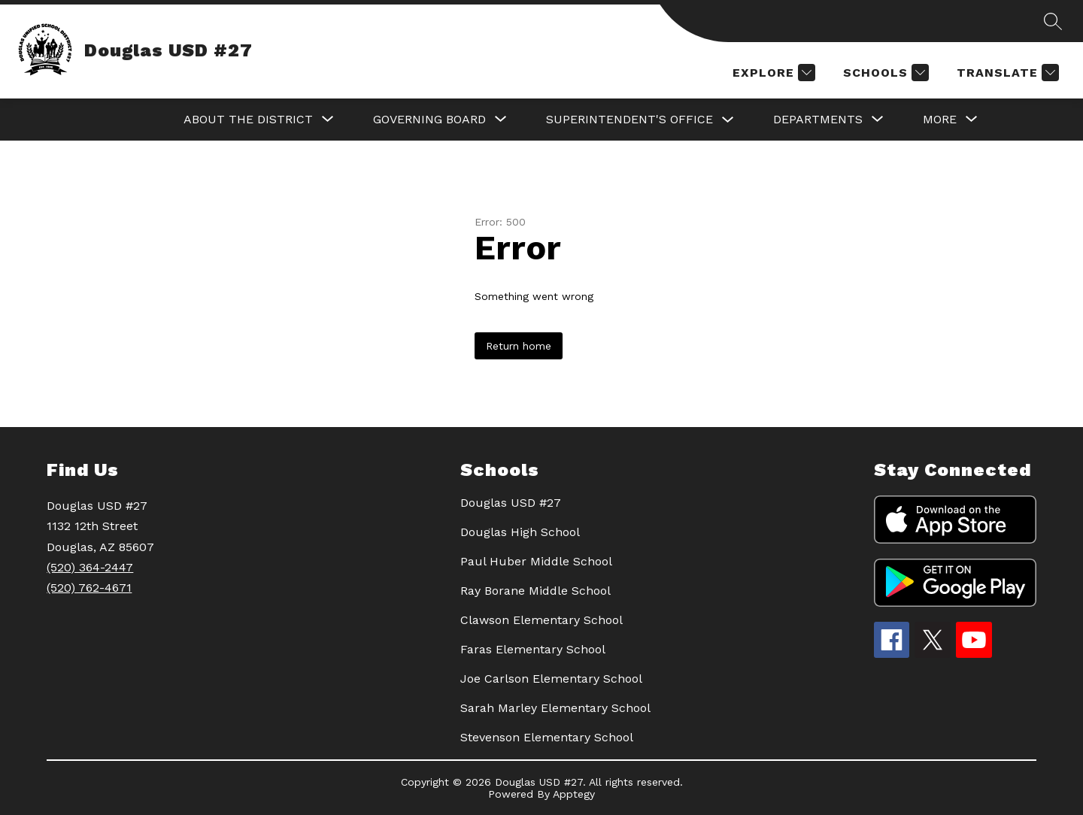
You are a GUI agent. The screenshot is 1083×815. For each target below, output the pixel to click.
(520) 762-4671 (89, 587)
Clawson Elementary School (541, 620)
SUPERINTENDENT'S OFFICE (629, 119)
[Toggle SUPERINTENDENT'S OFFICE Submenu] (728, 120)
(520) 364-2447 (90, 567)
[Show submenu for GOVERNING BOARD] (429, 120)
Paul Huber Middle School (536, 561)
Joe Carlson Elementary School (551, 678)
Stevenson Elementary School (546, 737)
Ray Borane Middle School (535, 590)
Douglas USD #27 (510, 502)
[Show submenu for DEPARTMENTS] (818, 120)
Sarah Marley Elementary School (555, 708)
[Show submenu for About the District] (248, 120)
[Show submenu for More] (940, 120)
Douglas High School (520, 532)
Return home (518, 346)
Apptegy (574, 794)
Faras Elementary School (532, 649)
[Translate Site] (1006, 72)
